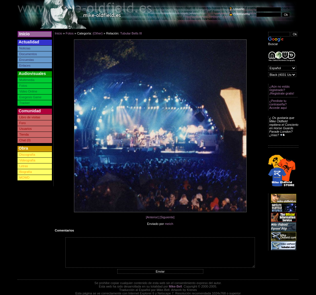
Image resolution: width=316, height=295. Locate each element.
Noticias (24, 48)
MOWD (24, 177)
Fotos (23, 85)
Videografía (27, 160)
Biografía (25, 171)
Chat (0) (25, 140)
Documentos (28, 54)
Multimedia (26, 80)
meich (169, 223)
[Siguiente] (166, 217)
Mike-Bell (175, 286)
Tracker (24, 103)
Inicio (24, 34)
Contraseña (241, 14)
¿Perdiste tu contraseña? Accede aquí (278, 104)
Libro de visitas (29, 117)
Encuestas (26, 59)
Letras (23, 166)
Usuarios (25, 128)
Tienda (24, 134)
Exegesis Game (30, 97)
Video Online (28, 91)
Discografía (27, 154)
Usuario (238, 9)
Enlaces (24, 65)
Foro (22, 123)
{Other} (98, 33)
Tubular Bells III (131, 33)
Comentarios (64, 230)
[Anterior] (152, 217)
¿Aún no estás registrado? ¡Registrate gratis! (281, 90)
